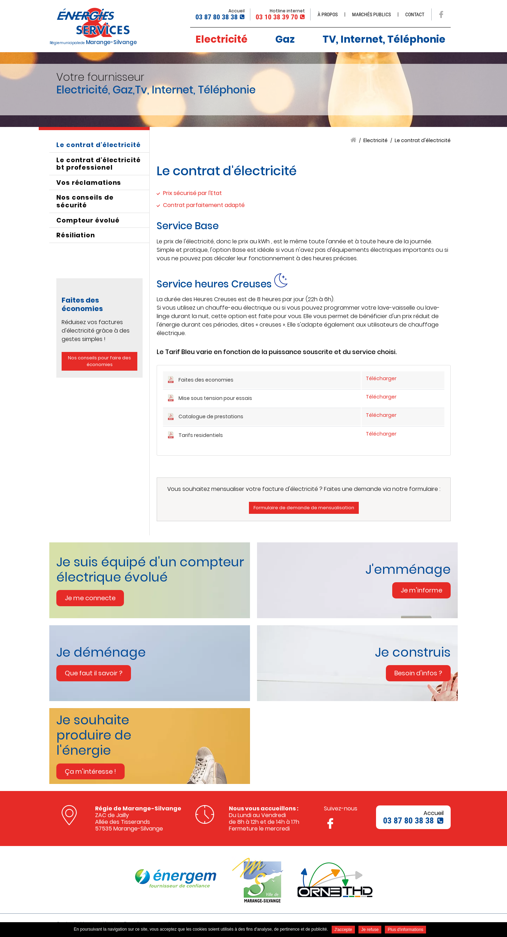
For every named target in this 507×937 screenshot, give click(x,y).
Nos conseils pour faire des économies (99, 361)
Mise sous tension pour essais (215, 398)
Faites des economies (206, 379)
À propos (328, 14)
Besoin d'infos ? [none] (418, 673)
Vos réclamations (88, 182)
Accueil (353, 140)
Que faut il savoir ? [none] (94, 673)
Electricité (375, 141)
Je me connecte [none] (90, 598)
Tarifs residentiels (201, 435)
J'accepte (343, 929)
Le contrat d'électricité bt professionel (98, 164)
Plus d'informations (405, 929)
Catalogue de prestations (211, 416)
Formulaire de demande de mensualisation (304, 507)
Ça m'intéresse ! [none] (90, 771)
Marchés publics (371, 14)
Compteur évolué (88, 220)
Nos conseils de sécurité (85, 201)
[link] (153, 580)
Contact (414, 14)
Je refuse (369, 929)
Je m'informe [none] (421, 590)
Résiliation (75, 235)
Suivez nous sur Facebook (441, 14)
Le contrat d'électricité (423, 141)
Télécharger (381, 378)
